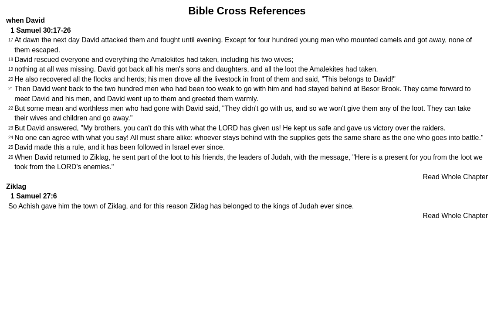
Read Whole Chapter (455, 177)
